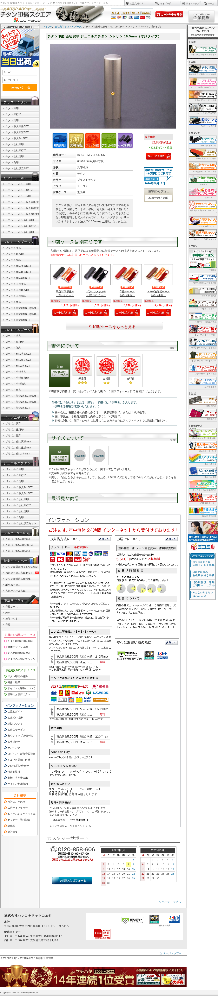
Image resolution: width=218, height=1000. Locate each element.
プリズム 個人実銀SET (18, 441)
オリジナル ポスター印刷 (202, 330)
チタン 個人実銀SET (17, 126)
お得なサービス (16, 729)
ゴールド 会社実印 (15, 371)
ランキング (14, 747)
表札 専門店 (202, 401)
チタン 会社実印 (14, 144)
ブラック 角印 (13, 302)
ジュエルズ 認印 (14, 481)
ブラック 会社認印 (15, 295)
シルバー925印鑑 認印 (17, 551)
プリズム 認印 (13, 435)
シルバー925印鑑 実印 (17, 539)
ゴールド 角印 (13, 389)
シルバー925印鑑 (17, 533)
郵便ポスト (202, 414)
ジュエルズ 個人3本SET (19, 493)
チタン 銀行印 (13, 114)
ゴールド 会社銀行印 (17, 377)
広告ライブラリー (18, 807)
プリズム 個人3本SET (17, 453)
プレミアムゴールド (19, 329)
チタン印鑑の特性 (18, 676)
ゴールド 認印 (13, 347)
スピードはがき (202, 382)
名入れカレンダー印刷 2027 (202, 433)
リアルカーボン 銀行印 (19, 190)
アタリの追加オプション (21, 659)
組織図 (11, 825)
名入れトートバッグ (202, 446)
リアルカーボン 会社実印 (19, 220)
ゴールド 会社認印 (15, 383)
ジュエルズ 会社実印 (17, 499)
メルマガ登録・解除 (19, 759)
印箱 (7, 624)
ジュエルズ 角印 (14, 517)
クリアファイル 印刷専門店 (202, 485)
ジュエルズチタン (17, 463)
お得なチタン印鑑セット (22, 572)
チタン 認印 (12, 120)
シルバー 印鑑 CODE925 (202, 108)
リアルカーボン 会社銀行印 (20, 226)
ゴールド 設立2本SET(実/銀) (21, 401)
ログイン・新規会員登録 (21, 753)
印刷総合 (202, 259)
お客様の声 (14, 741)
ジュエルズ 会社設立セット (20, 523)
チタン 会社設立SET (17, 168)
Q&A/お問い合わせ (18, 765)
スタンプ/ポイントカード (202, 304)
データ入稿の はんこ (202, 221)
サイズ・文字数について (21, 688)
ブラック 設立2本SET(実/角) (21, 308)
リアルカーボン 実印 (18, 184)
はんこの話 (203, 594)
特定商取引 (14, 771)
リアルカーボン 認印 (18, 196)
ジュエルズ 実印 (14, 469)
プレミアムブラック (19, 242)
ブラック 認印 (13, 259)
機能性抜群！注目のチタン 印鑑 (202, 69)
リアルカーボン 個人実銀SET (23, 202)
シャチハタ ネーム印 (202, 141)
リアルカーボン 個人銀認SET (23, 208)
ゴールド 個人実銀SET (18, 353)
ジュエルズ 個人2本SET (19, 487)
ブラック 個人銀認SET (18, 271)
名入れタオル (202, 459)
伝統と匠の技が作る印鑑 (202, 95)
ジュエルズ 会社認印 (17, 511)
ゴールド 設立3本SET (17, 407)
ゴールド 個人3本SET (17, 365)
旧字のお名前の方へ (19, 694)
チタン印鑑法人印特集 (18, 578)
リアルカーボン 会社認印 (19, 232)
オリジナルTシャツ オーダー (202, 356)
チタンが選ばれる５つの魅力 (21, 566)
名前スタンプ (202, 193)
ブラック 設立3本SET (17, 320)
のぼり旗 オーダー (202, 498)
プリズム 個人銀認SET (18, 447)
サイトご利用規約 (18, 783)
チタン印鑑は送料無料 (20, 641)
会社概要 (13, 831)
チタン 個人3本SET (16, 138)
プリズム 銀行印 (14, 429)
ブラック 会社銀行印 (17, 289)
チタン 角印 (12, 162)
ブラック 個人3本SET (17, 277)
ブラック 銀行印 (14, 253)
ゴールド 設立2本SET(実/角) (21, 395)
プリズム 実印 (13, 423)
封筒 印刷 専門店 (202, 291)
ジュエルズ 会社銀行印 (18, 505)
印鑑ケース (11, 606)
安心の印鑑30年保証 (19, 653)
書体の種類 (14, 682)
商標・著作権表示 (18, 777)
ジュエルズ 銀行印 (15, 475)
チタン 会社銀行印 (15, 150)
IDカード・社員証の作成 (202, 317)
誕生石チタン (13, 584)
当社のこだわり (16, 801)
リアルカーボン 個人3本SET (22, 214)
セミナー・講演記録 (19, 819)
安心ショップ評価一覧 (20, 735)
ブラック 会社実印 (15, 283)
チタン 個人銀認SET (17, 132)
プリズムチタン (16, 417)
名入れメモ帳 (202, 472)
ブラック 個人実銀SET (18, 265)
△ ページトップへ (169, 901)
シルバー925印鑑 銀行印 (19, 545)
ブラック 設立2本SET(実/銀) (21, 314)
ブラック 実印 (13, 247)
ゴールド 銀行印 (14, 341)
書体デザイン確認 (18, 647)
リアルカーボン (16, 178)
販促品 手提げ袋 (202, 511)
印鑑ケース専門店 (202, 121)
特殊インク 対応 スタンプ (202, 234)
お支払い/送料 (15, 717)
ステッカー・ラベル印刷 (202, 369)
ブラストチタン (16, 102)
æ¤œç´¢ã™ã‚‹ (19, 87)
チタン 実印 (12, 108)
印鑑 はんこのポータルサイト (202, 50)
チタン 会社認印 (14, 156)
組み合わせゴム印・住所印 (202, 167)
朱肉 (7, 612)
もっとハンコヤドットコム (23, 813)
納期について (15, 723)
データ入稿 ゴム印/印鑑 (202, 154)
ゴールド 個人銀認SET (18, 359)
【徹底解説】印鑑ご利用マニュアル (204, 584)
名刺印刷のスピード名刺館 (202, 278)
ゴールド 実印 (13, 335)
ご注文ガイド (15, 711)
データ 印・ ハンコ (202, 180)
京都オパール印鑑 (15, 590)
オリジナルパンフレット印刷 (202, 343)
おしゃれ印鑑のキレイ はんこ (202, 82)
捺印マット (11, 618)
